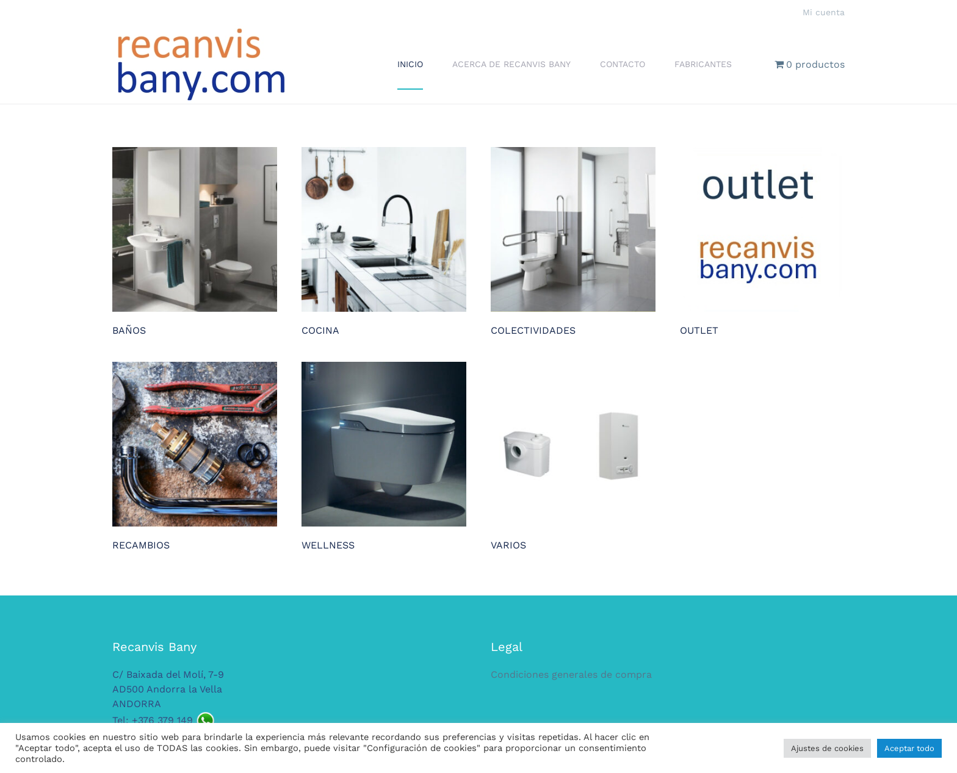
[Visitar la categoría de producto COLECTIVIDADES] (573, 242)
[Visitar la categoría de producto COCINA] (384, 242)
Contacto (622, 64)
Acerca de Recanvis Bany (511, 64)
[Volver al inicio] (200, 64)
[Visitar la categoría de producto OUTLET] (762, 242)
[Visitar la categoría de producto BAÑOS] (194, 242)
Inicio (410, 64)
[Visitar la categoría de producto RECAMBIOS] (194, 457)
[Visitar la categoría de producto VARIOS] (573, 457)
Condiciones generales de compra (571, 674)
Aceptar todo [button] (909, 748)
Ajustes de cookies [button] (827, 748)
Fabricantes (703, 64)
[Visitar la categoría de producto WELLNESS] (384, 457)
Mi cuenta (824, 12)
